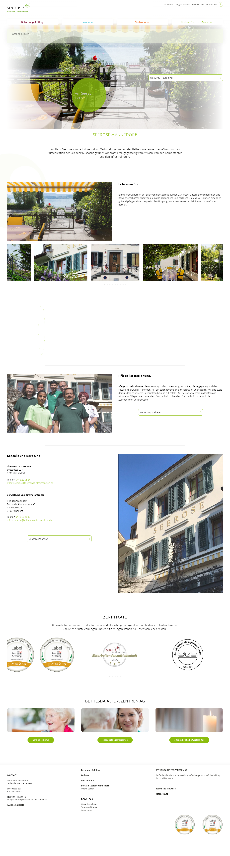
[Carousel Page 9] (125, 284)
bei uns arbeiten (209, 4)
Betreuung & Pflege (90, 770)
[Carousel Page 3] (109, 284)
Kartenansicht (15, 804)
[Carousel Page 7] (120, 284)
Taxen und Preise (89, 807)
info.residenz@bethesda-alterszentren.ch (29, 520)
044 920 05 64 (23, 479)
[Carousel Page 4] (112, 284)
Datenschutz (161, 793)
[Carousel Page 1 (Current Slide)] (104, 284)
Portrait (195, 4)
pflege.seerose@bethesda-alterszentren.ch (30, 483)
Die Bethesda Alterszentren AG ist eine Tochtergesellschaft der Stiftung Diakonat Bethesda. (188, 777)
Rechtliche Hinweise (165, 788)
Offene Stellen (87, 788)
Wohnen (85, 775)
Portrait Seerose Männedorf (95, 785)
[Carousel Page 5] (115, 284)
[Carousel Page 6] (117, 284)
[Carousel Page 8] (123, 284)
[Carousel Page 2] (107, 284)
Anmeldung (86, 810)
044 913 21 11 (23, 516)
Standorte (168, 4)
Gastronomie (87, 780)
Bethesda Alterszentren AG (171, 770)
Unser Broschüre (88, 804)
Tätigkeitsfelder (182, 4)
